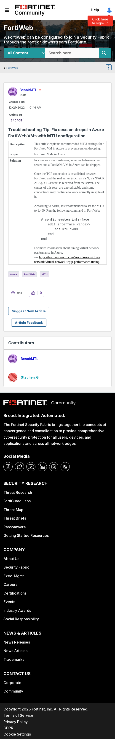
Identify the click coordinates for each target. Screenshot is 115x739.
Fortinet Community (35, 10)
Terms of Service (18, 715)
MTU (45, 274)
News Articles (15, 650)
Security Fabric (16, 567)
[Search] (105, 53)
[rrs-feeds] (65, 466)
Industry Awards (17, 610)
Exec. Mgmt (13, 576)
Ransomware (14, 527)
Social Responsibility (21, 619)
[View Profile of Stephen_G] (30, 377)
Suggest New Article (29, 311)
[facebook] (8, 466)
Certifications (15, 593)
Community (13, 691)
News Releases (16, 642)
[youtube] (30, 466)
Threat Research (17, 492)
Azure (13, 274)
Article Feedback (29, 323)
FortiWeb (12, 67)
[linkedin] (42, 466)
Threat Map (13, 509)
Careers (10, 584)
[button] (34, 293)
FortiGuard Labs (17, 501)
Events (9, 601)
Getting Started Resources (26, 535)
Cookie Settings (17, 734)
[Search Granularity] (24, 53)
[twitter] (19, 466)
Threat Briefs (14, 518)
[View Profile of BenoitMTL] (28, 90)
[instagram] (53, 466)
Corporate (12, 682)
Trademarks (13, 659)
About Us (11, 558)
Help (95, 10)
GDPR (8, 728)
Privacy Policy (15, 721)
